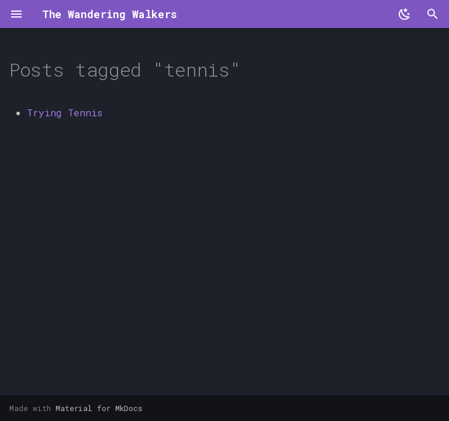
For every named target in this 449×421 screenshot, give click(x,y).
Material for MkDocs (99, 408)
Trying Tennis (64, 112)
